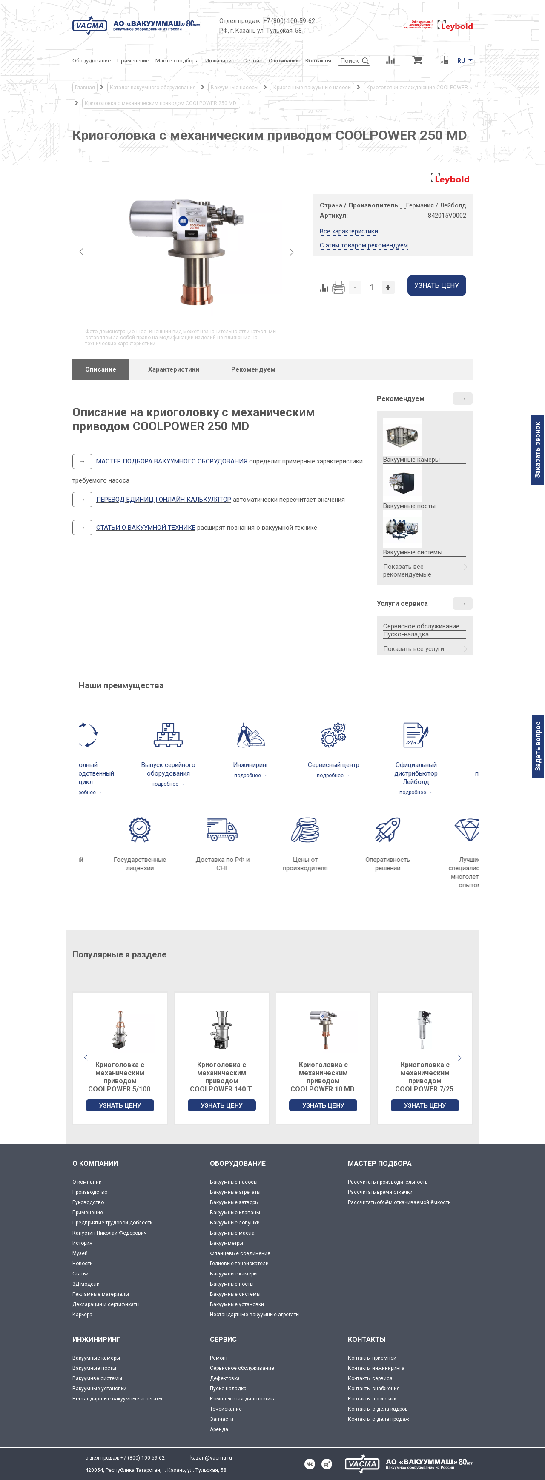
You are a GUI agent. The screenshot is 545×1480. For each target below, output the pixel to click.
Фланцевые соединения (240, 1253)
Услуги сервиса (402, 603)
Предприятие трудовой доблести (112, 1223)
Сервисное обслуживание (421, 626)
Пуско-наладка (406, 634)
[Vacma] (136, 25)
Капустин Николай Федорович (109, 1233)
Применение (87, 1213)
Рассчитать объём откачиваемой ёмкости (399, 1202)
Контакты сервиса (370, 1378)
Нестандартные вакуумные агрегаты (255, 1315)
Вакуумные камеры (234, 1274)
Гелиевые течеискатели (239, 1264)
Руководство (88, 1202)
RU (461, 60)
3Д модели (86, 1284)
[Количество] (371, 287)
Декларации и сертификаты (106, 1304)
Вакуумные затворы (234, 1202)
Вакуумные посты (232, 1284)
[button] (459, 1058)
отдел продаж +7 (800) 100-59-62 (125, 1458)
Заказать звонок (538, 450)
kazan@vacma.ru (211, 1458)
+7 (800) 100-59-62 (289, 20)
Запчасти (221, 1419)
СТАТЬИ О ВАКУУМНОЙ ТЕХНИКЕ (145, 527)
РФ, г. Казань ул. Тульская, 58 (260, 30)
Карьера (82, 1315)
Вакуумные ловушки (235, 1223)
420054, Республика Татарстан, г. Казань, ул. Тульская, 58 (156, 1470)
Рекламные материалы (100, 1294)
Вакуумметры (226, 1243)
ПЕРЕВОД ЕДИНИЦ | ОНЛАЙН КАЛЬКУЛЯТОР (163, 499)
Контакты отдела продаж (378, 1419)
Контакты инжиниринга (376, 1368)
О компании (87, 1182)
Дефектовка (225, 1378)
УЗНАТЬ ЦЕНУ (120, 1105)
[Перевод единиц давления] (443, 61)
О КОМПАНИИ (95, 1163)
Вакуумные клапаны (235, 1213)
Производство (89, 1192)
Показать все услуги (413, 649)
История (82, 1243)
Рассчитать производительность (387, 1182)
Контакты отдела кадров (378, 1409)
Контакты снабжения (374, 1389)
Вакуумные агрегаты (235, 1192)
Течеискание (226, 1409)
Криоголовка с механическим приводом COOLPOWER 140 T (222, 1077)
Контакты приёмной (372, 1358)
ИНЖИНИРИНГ (96, 1339)
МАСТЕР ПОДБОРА (380, 1163)
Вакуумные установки (237, 1304)
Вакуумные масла (232, 1233)
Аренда (219, 1429)
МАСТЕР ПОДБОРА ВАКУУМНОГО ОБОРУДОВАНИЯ (171, 461)
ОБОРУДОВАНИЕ (238, 1163)
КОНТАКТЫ (367, 1339)
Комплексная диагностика (243, 1399)
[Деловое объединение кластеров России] (359, 25)
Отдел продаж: (240, 20)
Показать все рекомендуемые (407, 570)
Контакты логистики (372, 1399)
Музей (80, 1253)
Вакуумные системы (235, 1294)
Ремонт (219, 1358)
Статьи (80, 1274)
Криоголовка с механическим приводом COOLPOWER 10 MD (323, 1077)
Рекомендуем (401, 399)
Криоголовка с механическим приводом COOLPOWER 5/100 (120, 1077)
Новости (82, 1264)
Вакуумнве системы (97, 1378)
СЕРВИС (223, 1339)
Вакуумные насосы (234, 1182)
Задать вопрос (538, 746)
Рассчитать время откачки (380, 1192)
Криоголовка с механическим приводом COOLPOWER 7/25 (425, 1077)
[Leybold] (438, 25)
